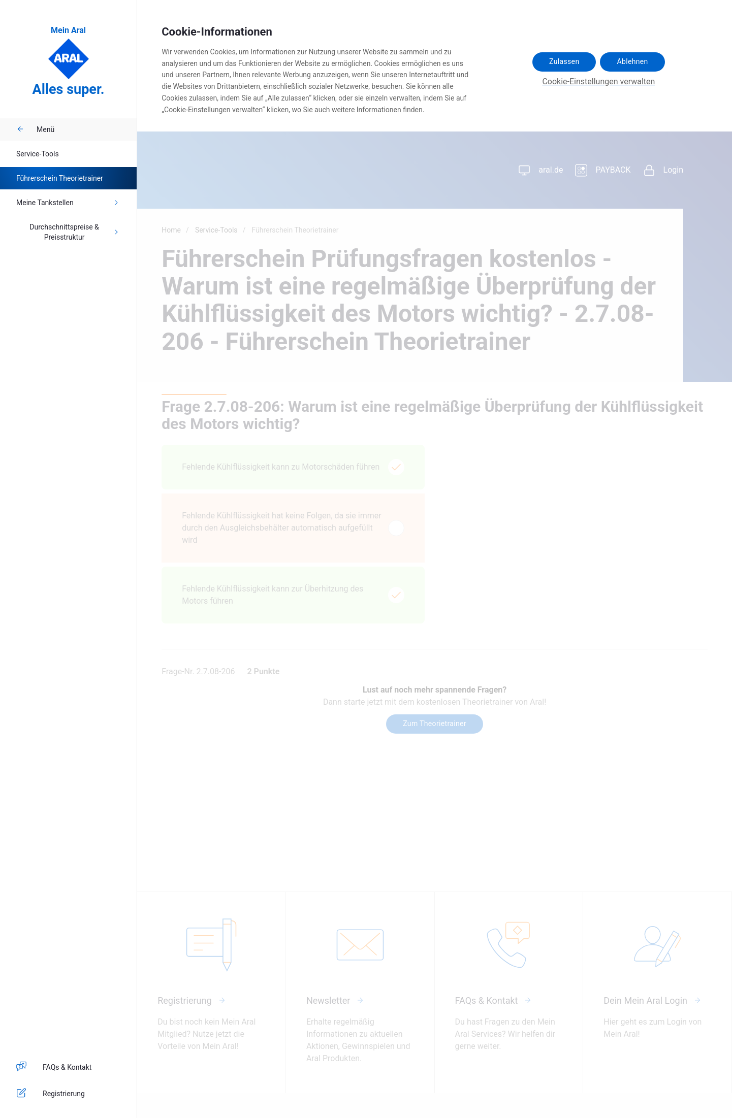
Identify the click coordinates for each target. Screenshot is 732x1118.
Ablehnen (632, 61)
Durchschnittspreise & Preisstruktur (74, 232)
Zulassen (564, 61)
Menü (35, 129)
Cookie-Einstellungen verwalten (598, 81)
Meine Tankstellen (68, 203)
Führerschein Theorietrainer (59, 178)
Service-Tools (37, 154)
